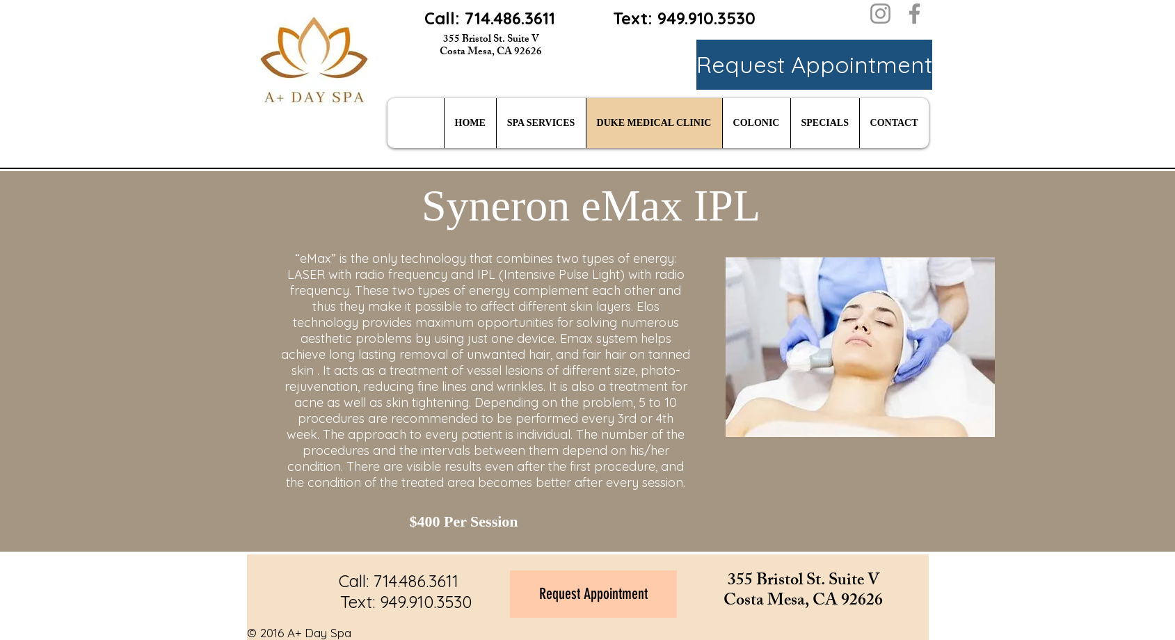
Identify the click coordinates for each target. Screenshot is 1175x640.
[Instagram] (880, 13)
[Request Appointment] (814, 65)
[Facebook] (914, 13)
